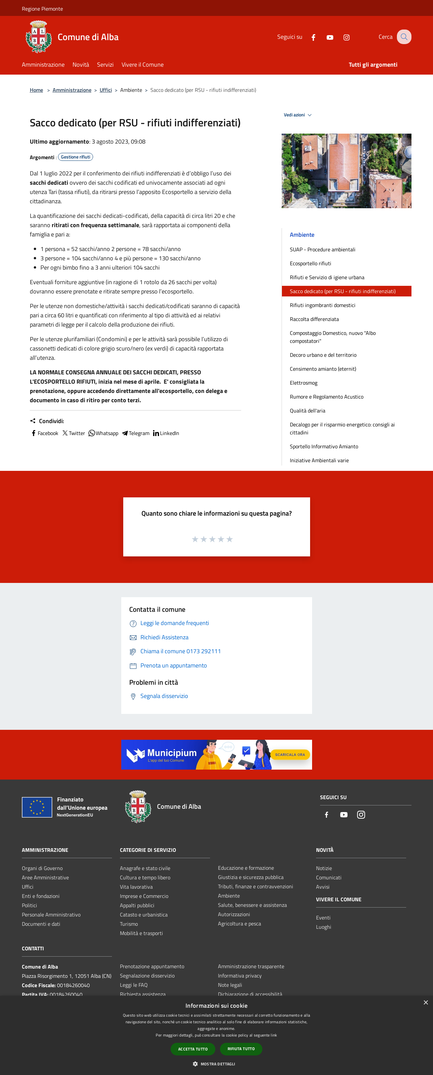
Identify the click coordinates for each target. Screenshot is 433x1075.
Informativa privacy (240, 976)
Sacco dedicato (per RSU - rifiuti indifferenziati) (343, 291)
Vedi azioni (299, 115)
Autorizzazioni (234, 914)
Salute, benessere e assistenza (252, 905)
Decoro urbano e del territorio (323, 355)
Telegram (135, 433)
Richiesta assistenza (143, 994)
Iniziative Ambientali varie (319, 460)
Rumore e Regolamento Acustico (326, 397)
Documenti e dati (41, 924)
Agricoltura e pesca (239, 923)
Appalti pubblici (137, 905)
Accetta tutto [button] (193, 1049)
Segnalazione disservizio (147, 976)
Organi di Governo (42, 868)
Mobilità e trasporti (141, 933)
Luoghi (323, 927)
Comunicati (329, 877)
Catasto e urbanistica (144, 914)
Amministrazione (72, 90)
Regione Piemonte (42, 9)
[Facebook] (308, 36)
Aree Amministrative (45, 877)
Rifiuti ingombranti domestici (322, 305)
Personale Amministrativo (51, 914)
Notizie (324, 868)
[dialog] (216, 1035)
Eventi (323, 917)
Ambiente (229, 896)
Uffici (106, 90)
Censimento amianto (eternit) (323, 369)
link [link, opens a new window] (274, 1035)
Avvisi (323, 887)
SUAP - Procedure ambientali (322, 249)
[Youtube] (325, 36)
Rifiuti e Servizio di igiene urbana (327, 277)
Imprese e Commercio (144, 896)
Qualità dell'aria (307, 410)
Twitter (73, 433)
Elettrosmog (303, 383)
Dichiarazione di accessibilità (250, 994)
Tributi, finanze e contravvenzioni (255, 886)
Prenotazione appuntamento (152, 966)
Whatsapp (103, 433)
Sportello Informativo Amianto (324, 446)
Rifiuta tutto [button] (241, 1048)
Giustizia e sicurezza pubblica (251, 877)
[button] (216, 1063)
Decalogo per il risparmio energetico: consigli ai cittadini (342, 428)
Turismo (129, 924)
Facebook (44, 433)
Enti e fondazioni (41, 896)
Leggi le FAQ (134, 985)
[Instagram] (341, 36)
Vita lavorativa (136, 887)
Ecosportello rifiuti (310, 263)
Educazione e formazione (246, 868)
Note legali (230, 985)
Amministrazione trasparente (251, 966)
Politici (29, 905)
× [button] (425, 1002)
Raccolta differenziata (314, 319)
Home (36, 90)
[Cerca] (403, 37)
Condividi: (47, 421)
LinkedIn (165, 433)
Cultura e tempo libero (145, 877)
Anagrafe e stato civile (145, 868)
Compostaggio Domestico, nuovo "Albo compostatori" (333, 337)
